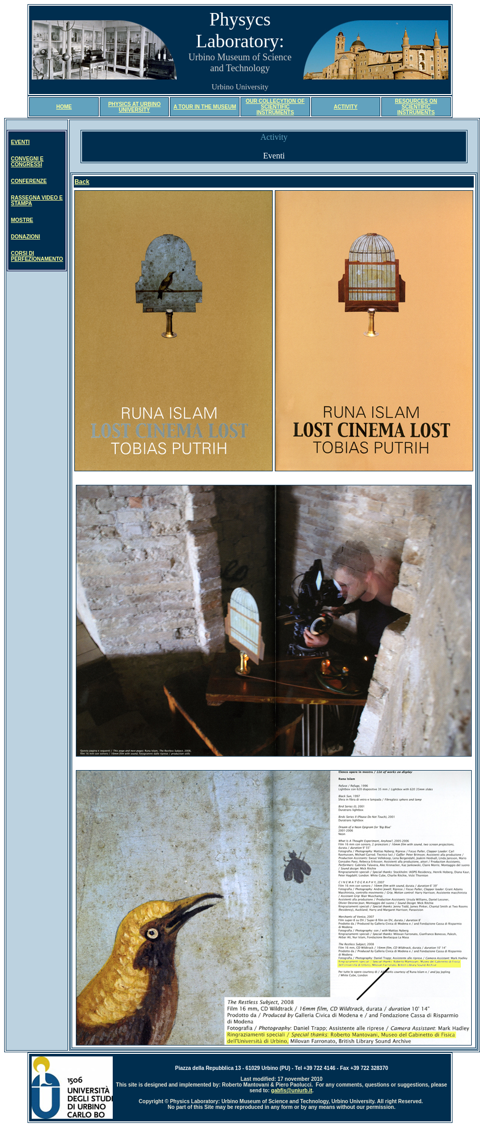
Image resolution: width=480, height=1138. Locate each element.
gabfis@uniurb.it (291, 1090)
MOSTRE (22, 220)
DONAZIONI (25, 237)
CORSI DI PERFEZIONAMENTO (37, 256)
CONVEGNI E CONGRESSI (27, 161)
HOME (64, 107)
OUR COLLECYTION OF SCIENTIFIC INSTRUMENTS (275, 106)
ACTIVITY (346, 107)
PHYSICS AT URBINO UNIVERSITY (134, 107)
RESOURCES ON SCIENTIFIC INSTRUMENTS (416, 106)
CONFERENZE (29, 181)
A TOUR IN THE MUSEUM (205, 107)
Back (81, 182)
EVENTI (20, 142)
